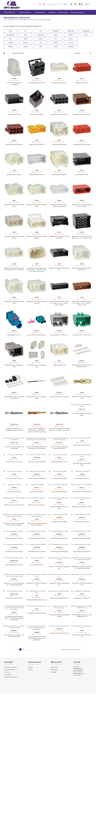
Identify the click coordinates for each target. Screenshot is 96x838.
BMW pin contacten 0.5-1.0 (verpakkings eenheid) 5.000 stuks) (14, 404)
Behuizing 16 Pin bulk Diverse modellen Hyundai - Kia (59, 225)
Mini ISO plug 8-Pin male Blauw (37, 549)
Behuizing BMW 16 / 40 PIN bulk (37, 83)
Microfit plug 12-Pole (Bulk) (59, 493)
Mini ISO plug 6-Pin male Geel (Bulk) (81, 521)
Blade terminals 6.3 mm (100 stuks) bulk (81, 375)
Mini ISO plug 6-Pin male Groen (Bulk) (14, 549)
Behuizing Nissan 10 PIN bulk (14, 168)
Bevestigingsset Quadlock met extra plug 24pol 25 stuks (82, 345)
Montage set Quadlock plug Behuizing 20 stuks (59, 751)
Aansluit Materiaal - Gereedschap (28, 19)
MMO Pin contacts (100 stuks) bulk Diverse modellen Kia (36, 579)
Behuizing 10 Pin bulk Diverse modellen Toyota (14, 196)
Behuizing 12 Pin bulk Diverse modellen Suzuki (37, 196)
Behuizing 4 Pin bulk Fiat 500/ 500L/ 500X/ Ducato (81, 255)
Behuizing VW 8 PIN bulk (82, 168)
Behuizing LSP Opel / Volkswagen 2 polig (14, 345)
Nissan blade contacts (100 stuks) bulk (82, 782)
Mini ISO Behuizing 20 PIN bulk (59, 521)
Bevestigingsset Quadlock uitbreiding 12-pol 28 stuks (14, 375)
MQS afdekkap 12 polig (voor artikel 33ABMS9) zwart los (81, 751)
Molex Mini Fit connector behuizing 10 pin (59, 694)
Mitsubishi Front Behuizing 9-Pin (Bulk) (82, 549)
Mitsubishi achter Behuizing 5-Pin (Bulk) (59, 550)
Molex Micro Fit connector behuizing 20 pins (36, 694)
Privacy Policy (7, 819)
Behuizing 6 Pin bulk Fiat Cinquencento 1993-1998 (36, 286)
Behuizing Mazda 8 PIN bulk (59, 140)
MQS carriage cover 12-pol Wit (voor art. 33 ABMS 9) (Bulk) (14, 782)
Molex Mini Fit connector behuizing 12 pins (82, 694)
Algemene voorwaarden (10, 822)
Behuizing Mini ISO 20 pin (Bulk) (82, 140)
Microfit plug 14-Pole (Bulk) (82, 493)
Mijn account (54, 812)
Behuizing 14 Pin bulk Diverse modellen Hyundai (14, 225)
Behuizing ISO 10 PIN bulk (81, 83)
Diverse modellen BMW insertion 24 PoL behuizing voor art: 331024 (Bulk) (36, 435)
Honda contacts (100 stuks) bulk (82, 434)
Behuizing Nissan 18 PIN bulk (36, 168)
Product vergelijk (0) (18, 53)
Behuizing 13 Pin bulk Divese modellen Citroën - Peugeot (82, 196)
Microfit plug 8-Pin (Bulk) (36, 521)
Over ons (6, 817)
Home (5, 19)
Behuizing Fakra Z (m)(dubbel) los (37, 317)
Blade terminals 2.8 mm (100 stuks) (59, 374)
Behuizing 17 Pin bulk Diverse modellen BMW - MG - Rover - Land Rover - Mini (82, 225)
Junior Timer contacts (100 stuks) (37, 464)
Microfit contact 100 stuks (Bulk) (37, 493)
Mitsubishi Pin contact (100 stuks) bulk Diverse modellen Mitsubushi (14, 579)
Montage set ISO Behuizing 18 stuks (59, 722)
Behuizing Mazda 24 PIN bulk (36, 140)
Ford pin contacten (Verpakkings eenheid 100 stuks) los (59, 435)
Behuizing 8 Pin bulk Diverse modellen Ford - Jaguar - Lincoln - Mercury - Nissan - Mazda (59, 287)
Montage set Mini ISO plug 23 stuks (36, 750)
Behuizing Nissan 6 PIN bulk (59, 168)
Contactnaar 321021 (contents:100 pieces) (82, 404)
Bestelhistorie (54, 815)
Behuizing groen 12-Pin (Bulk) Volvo (82, 317)
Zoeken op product (13, 19)
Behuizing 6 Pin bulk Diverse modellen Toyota (14, 286)
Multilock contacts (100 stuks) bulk (59, 781)
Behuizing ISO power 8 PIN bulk (59, 112)
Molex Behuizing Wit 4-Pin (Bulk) (59, 608)
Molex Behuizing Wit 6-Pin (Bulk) (14, 636)
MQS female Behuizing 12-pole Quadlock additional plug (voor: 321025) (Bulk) (36, 783)
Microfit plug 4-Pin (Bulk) (14, 521)
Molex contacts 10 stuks (36, 664)
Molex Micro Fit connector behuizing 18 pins (59, 664)
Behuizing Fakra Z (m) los (14, 317)
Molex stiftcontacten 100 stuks (14, 722)
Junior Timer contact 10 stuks (14, 464)
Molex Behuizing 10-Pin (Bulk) (59, 578)
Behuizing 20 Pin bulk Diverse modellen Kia (59, 255)
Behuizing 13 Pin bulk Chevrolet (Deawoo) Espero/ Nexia (59, 196)
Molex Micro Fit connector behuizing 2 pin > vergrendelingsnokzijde (82, 664)
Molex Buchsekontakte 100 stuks (14, 664)
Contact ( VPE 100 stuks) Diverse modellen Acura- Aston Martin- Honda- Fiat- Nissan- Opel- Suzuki (37, 405)
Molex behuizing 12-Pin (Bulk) (82, 578)
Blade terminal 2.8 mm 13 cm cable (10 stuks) (36, 375)
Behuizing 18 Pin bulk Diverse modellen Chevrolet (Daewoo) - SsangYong (14, 255)
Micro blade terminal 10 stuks (59, 464)
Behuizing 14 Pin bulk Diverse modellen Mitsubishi (37, 225)
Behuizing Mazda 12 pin (59, 344)
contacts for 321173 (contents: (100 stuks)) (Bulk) (14, 435)
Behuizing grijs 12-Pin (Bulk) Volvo (59, 317)
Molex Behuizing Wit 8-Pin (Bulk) (59, 636)
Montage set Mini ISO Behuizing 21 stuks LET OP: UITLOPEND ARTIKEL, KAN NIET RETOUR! (14, 752)
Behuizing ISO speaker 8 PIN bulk (81, 112)
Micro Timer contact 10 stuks (14, 493)
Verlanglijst (54, 817)
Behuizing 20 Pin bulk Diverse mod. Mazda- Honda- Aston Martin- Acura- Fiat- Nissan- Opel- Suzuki (36, 256)
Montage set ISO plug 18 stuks (82, 722)
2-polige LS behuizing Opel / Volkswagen (14, 83)
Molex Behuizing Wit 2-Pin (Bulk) (14, 608)
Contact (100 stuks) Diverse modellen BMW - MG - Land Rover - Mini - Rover (59, 404)
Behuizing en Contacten (44, 19)
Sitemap (30, 815)
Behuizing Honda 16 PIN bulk (59, 83)
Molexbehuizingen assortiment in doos (36, 722)
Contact (30, 812)
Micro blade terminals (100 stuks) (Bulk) (82, 465)
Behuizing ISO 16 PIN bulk (36, 112)
